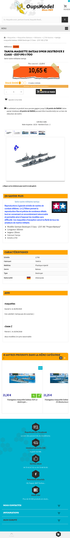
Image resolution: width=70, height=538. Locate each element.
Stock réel (35, 495)
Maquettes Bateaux (25, 37)
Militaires (37, 37)
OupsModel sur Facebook (36, 432)
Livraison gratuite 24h (36, 448)
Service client (35, 463)
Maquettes (12, 37)
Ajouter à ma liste (13, 100)
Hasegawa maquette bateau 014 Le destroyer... (22, 401)
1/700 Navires (48, 37)
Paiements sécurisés (35, 479)
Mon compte (10, 520)
